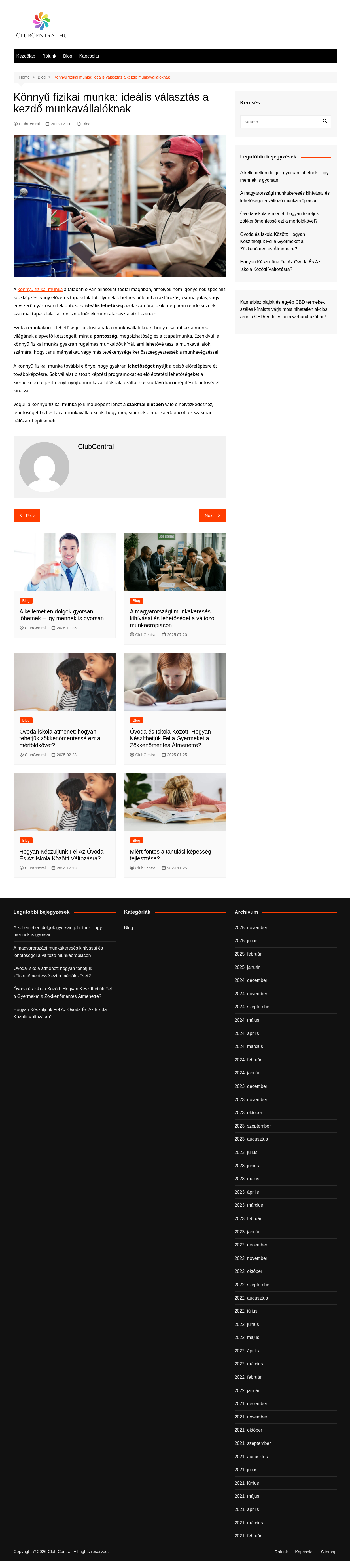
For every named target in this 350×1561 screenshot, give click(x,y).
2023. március (249, 1205)
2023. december (251, 1086)
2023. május (247, 1178)
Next (212, 515)
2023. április (247, 1192)
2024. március (249, 1046)
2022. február (248, 1377)
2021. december (251, 1403)
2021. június (247, 1483)
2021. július (246, 1469)
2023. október (248, 1112)
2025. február (248, 954)
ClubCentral (27, 124)
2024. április (247, 1033)
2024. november (251, 993)
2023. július (246, 1152)
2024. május (247, 1020)
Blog (67, 56)
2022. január (247, 1390)
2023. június (247, 1165)
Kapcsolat (89, 56)
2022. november (251, 1258)
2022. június (247, 1324)
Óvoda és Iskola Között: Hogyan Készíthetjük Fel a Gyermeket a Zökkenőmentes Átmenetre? (170, 738)
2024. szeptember (253, 1006)
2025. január (247, 967)
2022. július (246, 1311)
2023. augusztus (251, 1139)
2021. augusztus (251, 1456)
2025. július (246, 940)
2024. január (247, 1072)
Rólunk (49, 56)
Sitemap (328, 1552)
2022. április (247, 1350)
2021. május (247, 1496)
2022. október (248, 1271)
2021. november (251, 1417)
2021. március (249, 1522)
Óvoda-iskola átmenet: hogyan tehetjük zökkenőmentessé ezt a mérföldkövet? (60, 738)
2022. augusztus (251, 1298)
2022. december (251, 1244)
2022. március (249, 1363)
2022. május (247, 1337)
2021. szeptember (253, 1443)
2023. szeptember (253, 1126)
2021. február (248, 1535)
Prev (27, 515)
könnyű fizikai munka (40, 289)
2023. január (247, 1231)
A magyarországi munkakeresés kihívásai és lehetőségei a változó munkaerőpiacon (172, 618)
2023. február (248, 1218)
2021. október (248, 1430)
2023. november (251, 1099)
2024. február (248, 1059)
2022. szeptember (253, 1284)
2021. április (247, 1509)
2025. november (251, 927)
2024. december (251, 980)
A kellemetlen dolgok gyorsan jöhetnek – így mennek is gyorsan (284, 176)
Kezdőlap (25, 56)
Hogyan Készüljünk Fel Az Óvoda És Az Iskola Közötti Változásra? (280, 265)
